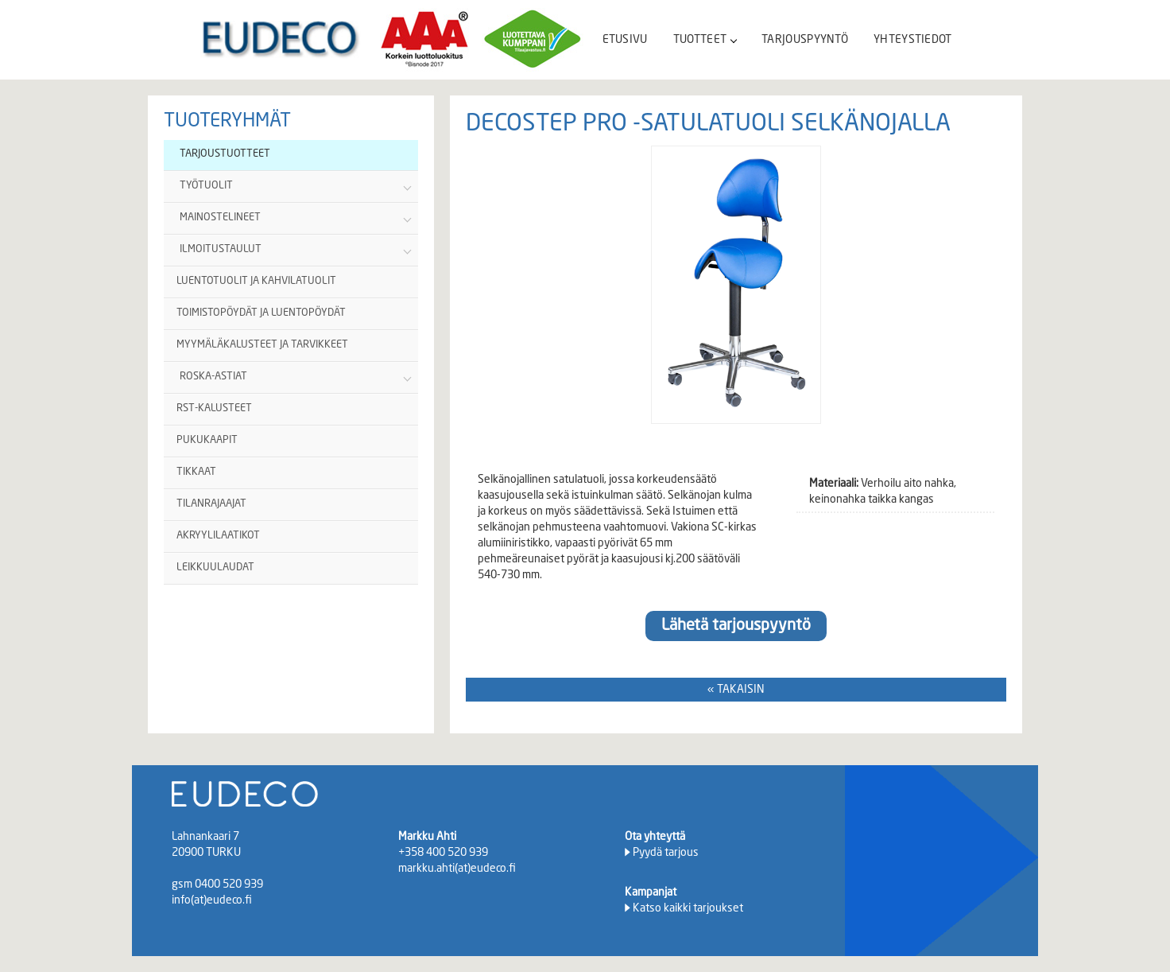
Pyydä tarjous (666, 852)
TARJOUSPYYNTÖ (804, 39)
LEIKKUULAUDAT (215, 567)
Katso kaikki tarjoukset (688, 908)
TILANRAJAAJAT (211, 504)
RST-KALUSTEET (214, 408)
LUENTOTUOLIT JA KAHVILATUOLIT (256, 281)
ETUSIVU (625, 39)
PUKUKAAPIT (207, 440)
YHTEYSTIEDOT (913, 39)
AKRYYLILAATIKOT (218, 536)
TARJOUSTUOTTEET (225, 154)
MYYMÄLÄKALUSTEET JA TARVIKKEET (262, 345)
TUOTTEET (704, 39)
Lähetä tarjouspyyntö (736, 626)
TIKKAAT (196, 472)
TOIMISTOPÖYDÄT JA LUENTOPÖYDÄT (261, 313)
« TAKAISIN (736, 689)
